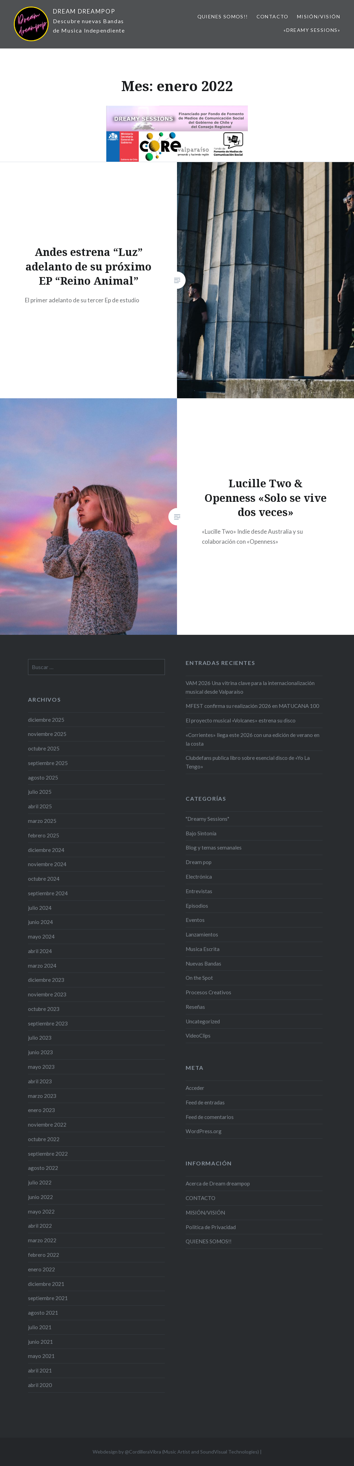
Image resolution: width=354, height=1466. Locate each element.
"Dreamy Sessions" (207, 819)
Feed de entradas (205, 1102)
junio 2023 (40, 1052)
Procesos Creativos (208, 992)
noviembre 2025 (47, 734)
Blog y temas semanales (214, 847)
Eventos (195, 920)
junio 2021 (40, 1342)
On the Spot (199, 978)
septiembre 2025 (48, 763)
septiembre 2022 (48, 1153)
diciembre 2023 (46, 980)
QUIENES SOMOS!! (222, 16)
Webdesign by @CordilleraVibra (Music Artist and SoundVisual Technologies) (176, 1452)
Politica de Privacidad (211, 1227)
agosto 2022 (43, 1168)
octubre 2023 (43, 1009)
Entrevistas (199, 891)
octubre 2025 (43, 748)
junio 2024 (40, 922)
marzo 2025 (42, 821)
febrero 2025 (43, 835)
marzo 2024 (42, 965)
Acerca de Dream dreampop (218, 1183)
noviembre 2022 (47, 1124)
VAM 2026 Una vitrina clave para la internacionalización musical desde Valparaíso (250, 687)
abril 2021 (40, 1370)
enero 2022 (41, 1269)
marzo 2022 (42, 1240)
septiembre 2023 (48, 1023)
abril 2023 (40, 1081)
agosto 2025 (43, 777)
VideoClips (198, 1035)
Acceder (195, 1088)
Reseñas (195, 1007)
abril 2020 (40, 1385)
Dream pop (199, 862)
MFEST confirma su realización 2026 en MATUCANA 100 (252, 706)
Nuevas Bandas (203, 963)
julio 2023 (40, 1037)
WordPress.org (204, 1131)
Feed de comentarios (210, 1117)
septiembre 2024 (48, 893)
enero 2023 (41, 1110)
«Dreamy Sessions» (311, 30)
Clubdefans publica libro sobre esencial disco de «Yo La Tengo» (248, 762)
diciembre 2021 (46, 1284)
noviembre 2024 (47, 864)
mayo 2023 (41, 1067)
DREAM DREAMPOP (84, 11)
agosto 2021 (43, 1312)
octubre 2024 (43, 879)
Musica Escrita (203, 949)
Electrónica (199, 876)
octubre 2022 (43, 1139)
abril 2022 (40, 1226)
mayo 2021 (41, 1356)
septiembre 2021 (48, 1298)
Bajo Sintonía (201, 833)
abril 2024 (40, 951)
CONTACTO (273, 16)
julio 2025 (40, 792)
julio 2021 (40, 1327)
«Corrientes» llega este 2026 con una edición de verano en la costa (252, 739)
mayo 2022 (41, 1211)
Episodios (197, 906)
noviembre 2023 (47, 994)
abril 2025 (40, 806)
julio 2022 (40, 1182)
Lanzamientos (202, 934)
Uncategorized (203, 1021)
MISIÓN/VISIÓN (318, 16)
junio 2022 (40, 1197)
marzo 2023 (42, 1096)
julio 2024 (40, 908)
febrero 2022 (43, 1255)
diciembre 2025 (46, 720)
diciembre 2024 (46, 850)
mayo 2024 (41, 936)
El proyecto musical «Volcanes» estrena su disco (241, 720)
